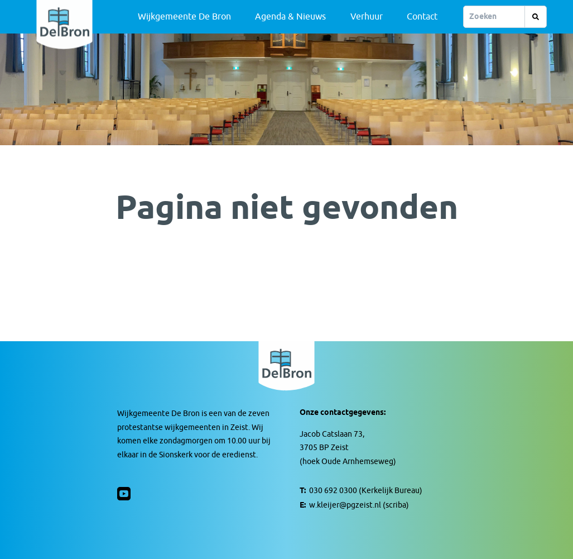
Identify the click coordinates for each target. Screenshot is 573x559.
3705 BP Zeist (324, 447)
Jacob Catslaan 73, (332, 434)
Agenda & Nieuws (290, 16)
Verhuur (366, 16)
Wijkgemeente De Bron (184, 16)
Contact (422, 16)
